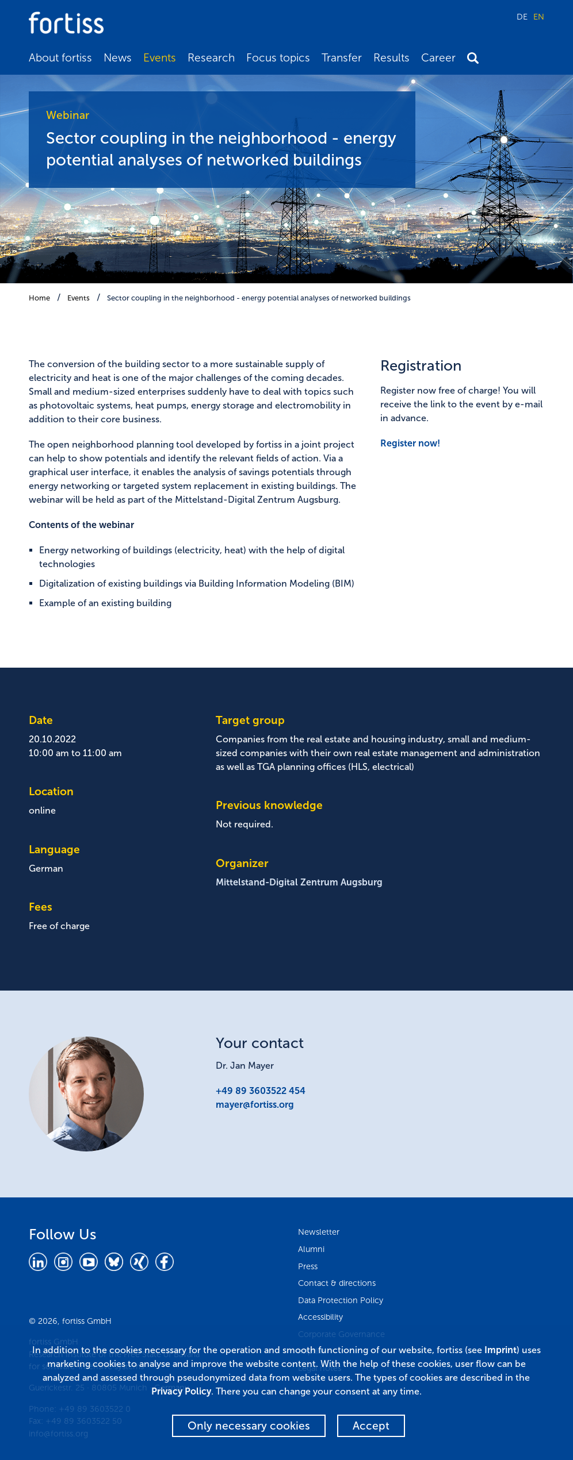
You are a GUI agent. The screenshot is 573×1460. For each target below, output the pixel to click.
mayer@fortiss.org (255, 1104)
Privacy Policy (181, 1391)
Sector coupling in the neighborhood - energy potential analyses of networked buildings (259, 298)
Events (159, 57)
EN (538, 16)
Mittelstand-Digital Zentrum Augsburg (299, 882)
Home (39, 298)
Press (308, 1266)
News (118, 57)
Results (391, 57)
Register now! (410, 443)
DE (522, 16)
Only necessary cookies (249, 1425)
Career (438, 57)
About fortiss (60, 57)
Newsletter (318, 1232)
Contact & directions (337, 1283)
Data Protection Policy (340, 1300)
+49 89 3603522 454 (260, 1090)
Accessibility (320, 1317)
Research (211, 57)
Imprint (500, 1350)
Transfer (342, 57)
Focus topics (278, 57)
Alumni (311, 1249)
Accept (371, 1425)
